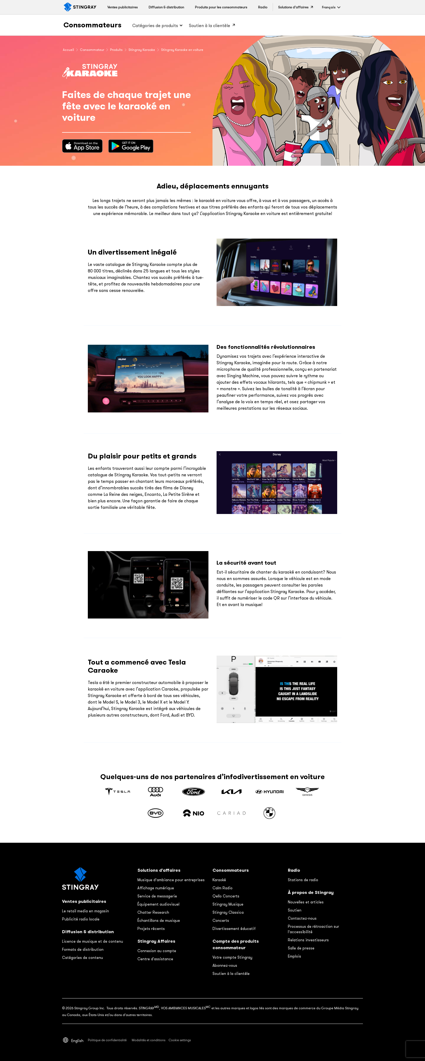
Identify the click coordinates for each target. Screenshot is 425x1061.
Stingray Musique (227, 904)
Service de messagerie (157, 896)
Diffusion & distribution (88, 932)
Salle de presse (301, 948)
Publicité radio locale (80, 919)
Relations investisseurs (308, 940)
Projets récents (151, 928)
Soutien (294, 910)
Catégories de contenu (82, 957)
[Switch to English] (77, 1040)
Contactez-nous (302, 918)
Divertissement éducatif (234, 928)
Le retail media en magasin (85, 911)
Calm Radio (222, 888)
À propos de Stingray (311, 892)
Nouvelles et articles (306, 902)
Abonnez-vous (224, 965)
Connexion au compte (156, 950)
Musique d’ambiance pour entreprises (171, 879)
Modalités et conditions (148, 1040)
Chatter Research (153, 912)
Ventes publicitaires (84, 901)
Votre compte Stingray (232, 957)
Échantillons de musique (158, 920)
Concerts (220, 920)
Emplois (294, 956)
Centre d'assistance (155, 958)
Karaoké (219, 879)
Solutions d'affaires (159, 870)
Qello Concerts (225, 896)
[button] (329, 7)
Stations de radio (303, 879)
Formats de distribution (83, 949)
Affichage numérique (155, 888)
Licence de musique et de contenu (92, 941)
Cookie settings (180, 1040)
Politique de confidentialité (107, 1040)
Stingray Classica (228, 912)
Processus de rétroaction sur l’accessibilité (313, 929)
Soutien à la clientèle (231, 973)
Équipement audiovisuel (158, 904)
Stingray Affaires (156, 941)
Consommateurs (92, 24)
